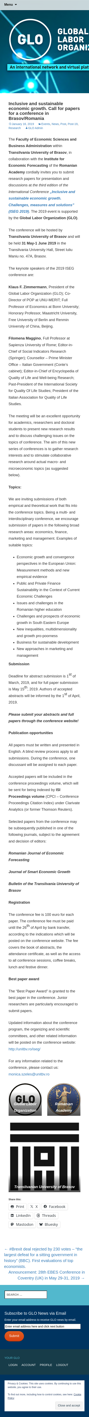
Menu (8, 4)
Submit (14, 1336)
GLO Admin (35, 128)
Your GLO (12, 1357)
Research (15, 128)
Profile (46, 1365)
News (55, 124)
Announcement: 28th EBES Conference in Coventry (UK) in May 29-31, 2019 (46, 1275)
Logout (62, 1365)
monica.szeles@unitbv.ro (29, 1074)
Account (28, 1365)
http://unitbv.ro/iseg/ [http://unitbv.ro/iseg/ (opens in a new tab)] (25, 1049)
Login (13, 1365)
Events (45, 124)
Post (63, 124)
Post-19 (73, 124)
